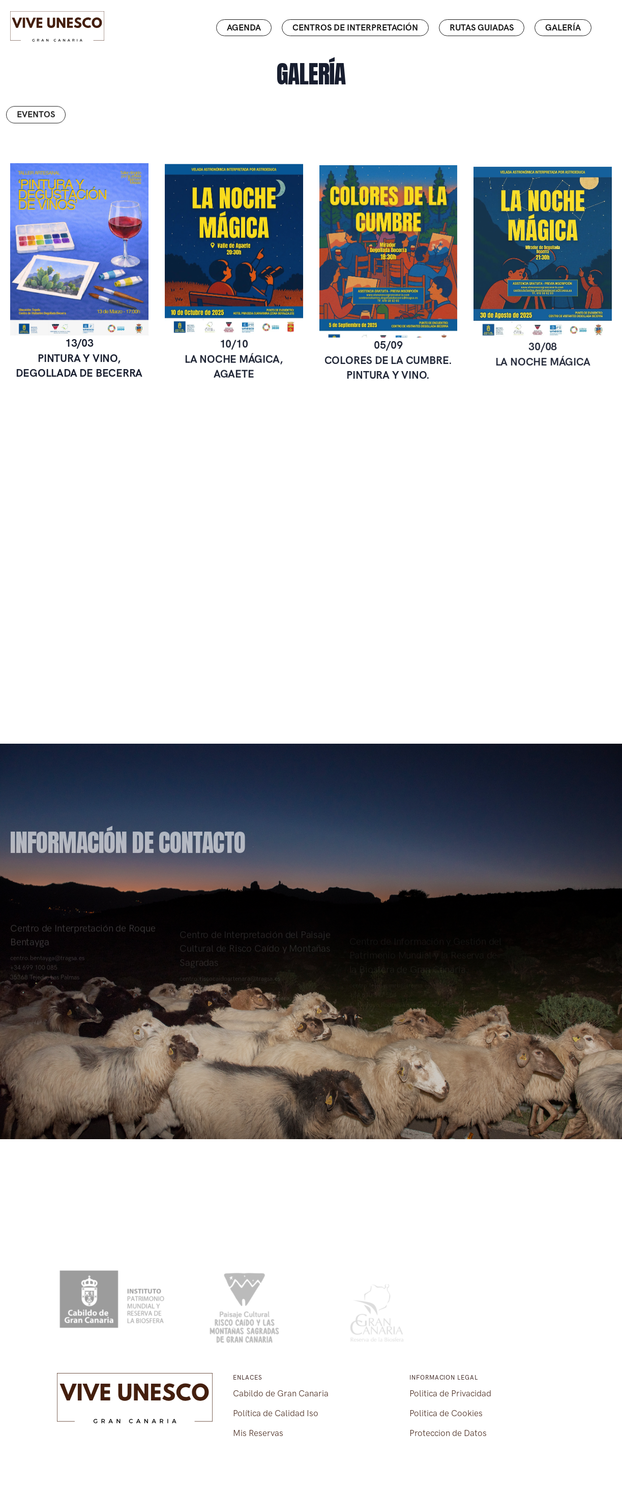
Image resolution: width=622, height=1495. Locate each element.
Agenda (244, 27)
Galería (563, 27)
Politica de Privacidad (450, 1393)
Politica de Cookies (446, 1413)
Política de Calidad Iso (275, 1413)
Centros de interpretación (355, 27)
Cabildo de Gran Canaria (281, 1393)
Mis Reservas (258, 1433)
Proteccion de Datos (448, 1433)
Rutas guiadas (482, 27)
